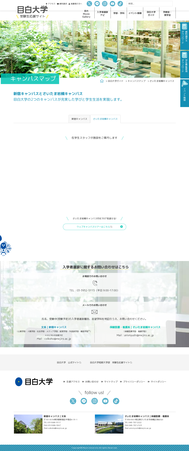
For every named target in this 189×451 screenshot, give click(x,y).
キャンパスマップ (136, 80)
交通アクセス (73, 381)
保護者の (76, 3)
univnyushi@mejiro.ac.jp (139, 335)
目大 (86, 13)
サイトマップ (111, 381)
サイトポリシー (158, 381)
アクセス (51, 3)
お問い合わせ (92, 381)
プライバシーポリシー (134, 381)
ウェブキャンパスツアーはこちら (94, 226)
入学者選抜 (102, 13)
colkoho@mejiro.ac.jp (57, 338)
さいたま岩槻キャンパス (105, 118)
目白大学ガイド (115, 80)
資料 (63, 3)
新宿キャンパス (79, 118)
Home (102, 81)
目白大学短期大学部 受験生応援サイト (111, 362)
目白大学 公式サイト (69, 362)
